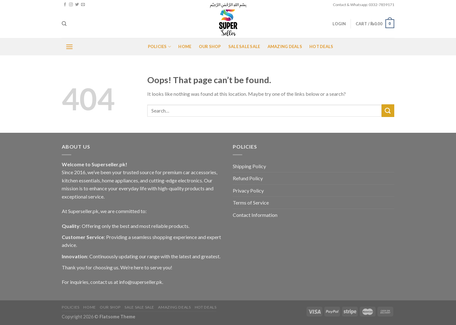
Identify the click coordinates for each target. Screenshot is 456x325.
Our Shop (210, 46)
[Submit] (388, 110)
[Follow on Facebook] (65, 5)
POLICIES (159, 47)
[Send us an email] (83, 5)
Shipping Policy (249, 166)
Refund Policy (248, 178)
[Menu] (69, 46)
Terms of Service (251, 202)
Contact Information (255, 215)
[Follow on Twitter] (77, 5)
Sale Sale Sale (244, 46)
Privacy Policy (248, 190)
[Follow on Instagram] (71, 5)
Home (184, 46)
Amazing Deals (285, 46)
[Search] (64, 24)
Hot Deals (321, 46)
